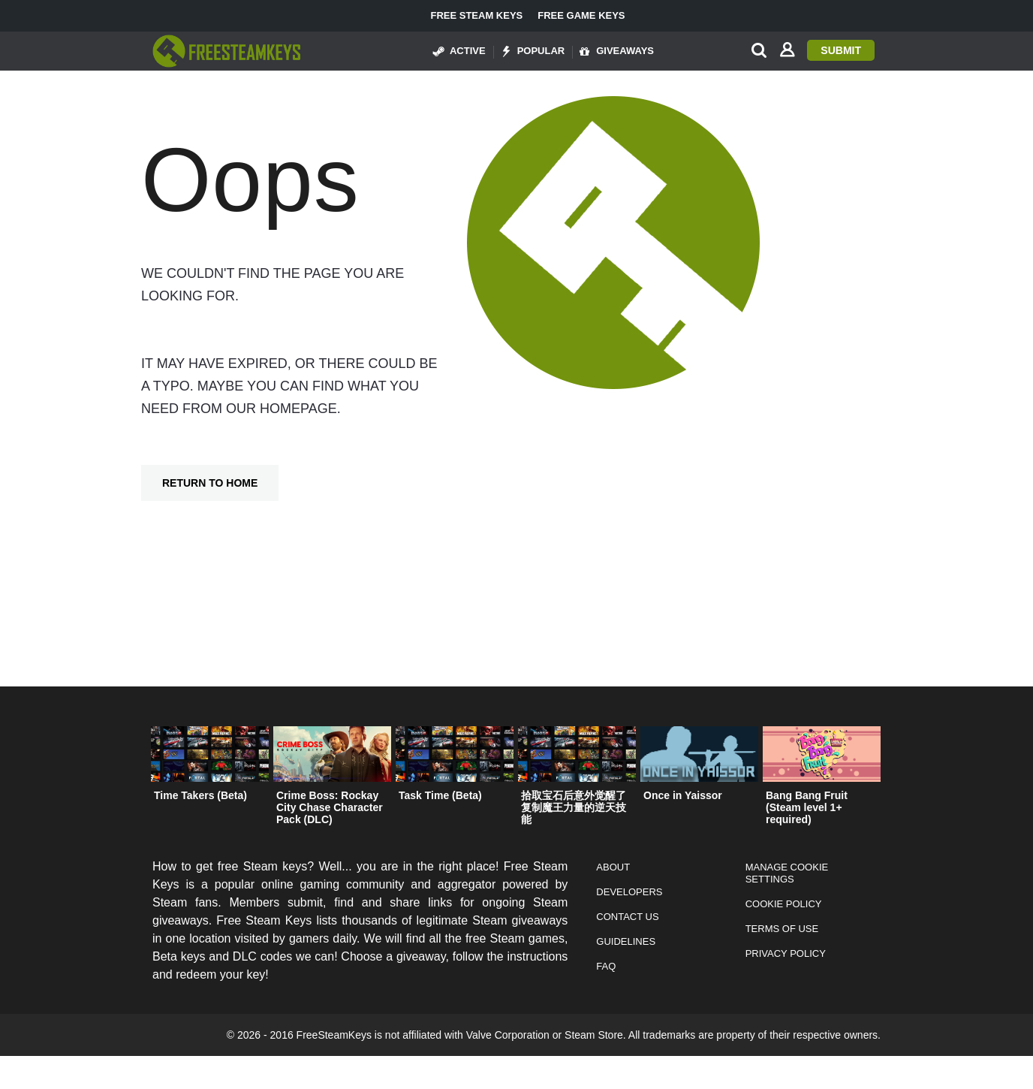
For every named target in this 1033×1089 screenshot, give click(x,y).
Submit (841, 50)
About (613, 867)
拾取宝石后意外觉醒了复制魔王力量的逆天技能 (573, 807)
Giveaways (617, 51)
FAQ (606, 966)
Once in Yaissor (682, 795)
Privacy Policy (785, 953)
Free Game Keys (581, 16)
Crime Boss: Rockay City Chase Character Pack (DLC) (329, 807)
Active (459, 51)
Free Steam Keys (476, 16)
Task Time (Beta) (440, 795)
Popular (533, 51)
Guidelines (625, 941)
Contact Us (627, 916)
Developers (629, 891)
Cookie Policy (783, 904)
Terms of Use (782, 928)
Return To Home (209, 483)
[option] (210, 767)
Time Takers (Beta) (200, 795)
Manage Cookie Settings (787, 873)
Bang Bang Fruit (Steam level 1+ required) (807, 807)
